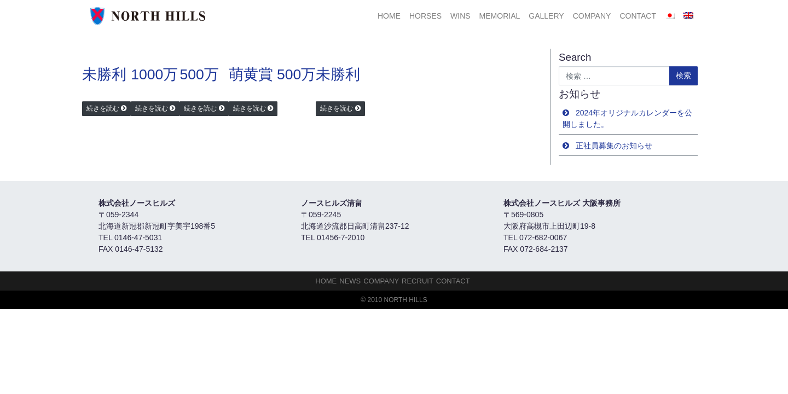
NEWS (350, 281)
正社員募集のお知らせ (614, 145)
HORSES (425, 15)
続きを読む (102, 108)
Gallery (546, 15)
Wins (460, 15)
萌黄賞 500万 (272, 74)
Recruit (417, 281)
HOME (389, 15)
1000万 (154, 74)
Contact (637, 15)
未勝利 (104, 74)
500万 (198, 74)
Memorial (499, 15)
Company (592, 15)
